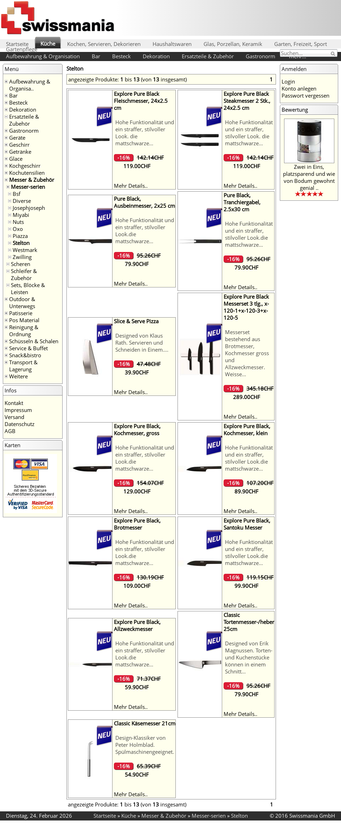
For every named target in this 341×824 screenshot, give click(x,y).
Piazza (20, 235)
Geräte (17, 137)
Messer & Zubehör (31, 179)
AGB (10, 430)
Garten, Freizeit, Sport (300, 43)
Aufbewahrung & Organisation (43, 56)
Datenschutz (19, 423)
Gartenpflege (21, 49)
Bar (96, 56)
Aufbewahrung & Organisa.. (29, 85)
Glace (15, 158)
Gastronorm (260, 56)
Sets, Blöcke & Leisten (28, 288)
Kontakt (14, 402)
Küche (47, 43)
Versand (14, 416)
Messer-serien (28, 186)
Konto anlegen (299, 88)
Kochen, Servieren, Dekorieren (104, 43)
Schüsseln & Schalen (33, 341)
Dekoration (156, 56)
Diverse (22, 200)
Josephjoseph (29, 207)
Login (288, 81)
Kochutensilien (27, 172)
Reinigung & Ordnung (23, 331)
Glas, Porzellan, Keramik (233, 43)
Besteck (121, 56)
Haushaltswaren (172, 43)
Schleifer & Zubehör (24, 274)
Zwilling (22, 256)
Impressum (18, 409)
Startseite (17, 43)
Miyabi (21, 214)
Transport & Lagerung (23, 366)
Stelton (21, 242)
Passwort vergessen (305, 95)
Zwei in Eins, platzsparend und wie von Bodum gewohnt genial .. (309, 177)
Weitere (18, 376)
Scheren (20, 263)
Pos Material (24, 320)
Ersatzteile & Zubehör (208, 56)
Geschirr (19, 144)
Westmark (25, 249)
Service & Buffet (28, 348)
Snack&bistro (25, 355)
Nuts (18, 221)
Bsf (16, 193)
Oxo (18, 228)
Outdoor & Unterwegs (22, 302)
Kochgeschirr (24, 165)
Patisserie (20, 313)
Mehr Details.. (131, 185)
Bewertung (295, 109)
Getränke (20, 151)
